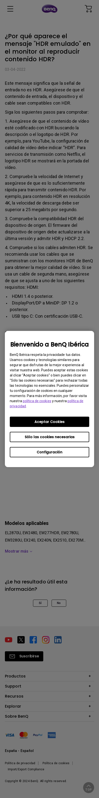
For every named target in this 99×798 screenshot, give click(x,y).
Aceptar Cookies (49, 421)
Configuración (49, 452)
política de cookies (37, 401)
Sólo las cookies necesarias (50, 437)
